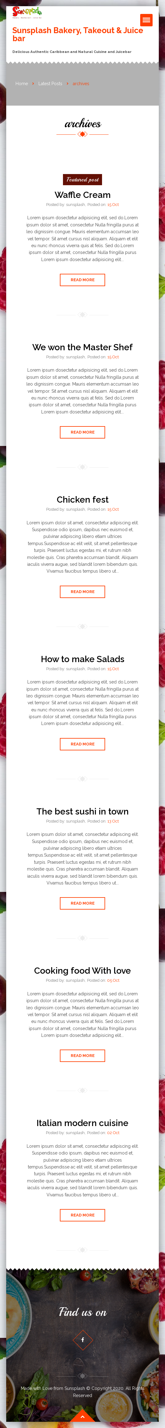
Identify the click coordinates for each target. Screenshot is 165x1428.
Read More (83, 279)
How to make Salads (82, 659)
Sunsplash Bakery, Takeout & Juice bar (77, 34)
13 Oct (113, 821)
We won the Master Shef (82, 347)
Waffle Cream (83, 195)
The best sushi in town (82, 811)
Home (22, 83)
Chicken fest (83, 500)
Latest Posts (50, 83)
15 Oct (113, 204)
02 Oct (113, 1132)
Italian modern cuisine (82, 1123)
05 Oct (113, 980)
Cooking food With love (82, 971)
